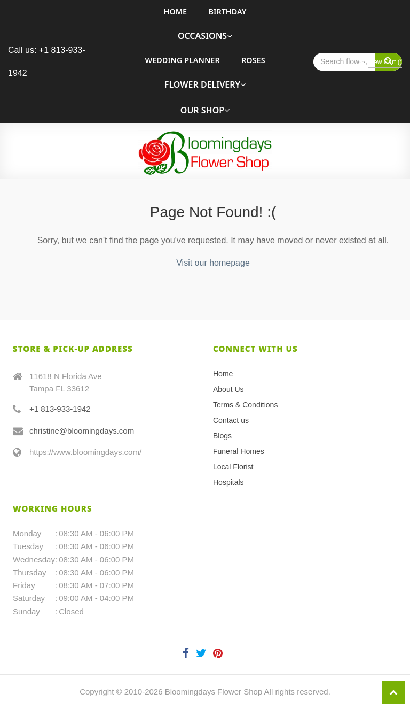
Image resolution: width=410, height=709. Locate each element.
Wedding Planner (182, 60)
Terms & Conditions (245, 404)
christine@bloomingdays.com (81, 430)
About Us (228, 389)
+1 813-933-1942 (60, 408)
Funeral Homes (238, 451)
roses (253, 60)
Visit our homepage (213, 262)
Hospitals (228, 482)
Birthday (228, 11)
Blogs (222, 435)
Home (175, 11)
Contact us (231, 420)
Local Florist (233, 467)
